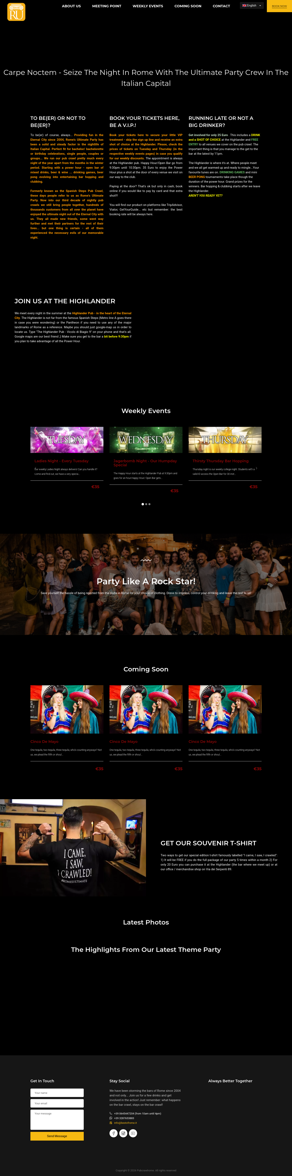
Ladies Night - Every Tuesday (61, 461)
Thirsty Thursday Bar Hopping (221, 461)
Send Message (57, 1136)
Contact (221, 6)
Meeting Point (106, 6)
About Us (71, 6)
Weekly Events (148, 6)
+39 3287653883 (122, 1118)
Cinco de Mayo (44, 741)
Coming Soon (187, 6)
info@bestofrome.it (123, 1122)
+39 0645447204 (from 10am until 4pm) (135, 1113)
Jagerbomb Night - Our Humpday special (145, 463)
